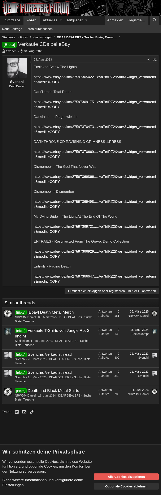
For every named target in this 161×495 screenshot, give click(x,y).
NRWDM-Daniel (25, 317)
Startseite (12, 20)
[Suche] (154, 20)
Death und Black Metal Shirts (53, 390)
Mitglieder (75, 20)
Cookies (51, 462)
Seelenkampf (23, 340)
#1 (155, 59)
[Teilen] (149, 59)
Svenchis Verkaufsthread (50, 354)
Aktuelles (50, 20)
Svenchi (11, 51)
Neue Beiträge (12, 29)
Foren (31, 20)
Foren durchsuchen (39, 29)
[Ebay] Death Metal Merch (51, 312)
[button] (61, 20)
